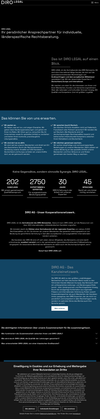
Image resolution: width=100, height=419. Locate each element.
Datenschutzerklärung (48, 414)
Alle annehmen (69, 409)
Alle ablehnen (30, 409)
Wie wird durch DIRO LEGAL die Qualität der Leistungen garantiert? (30, 327)
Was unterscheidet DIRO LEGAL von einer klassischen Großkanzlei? (30, 332)
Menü (95, 3)
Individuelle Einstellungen (49, 409)
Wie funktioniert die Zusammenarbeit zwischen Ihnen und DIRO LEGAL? (32, 322)
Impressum (77, 414)
